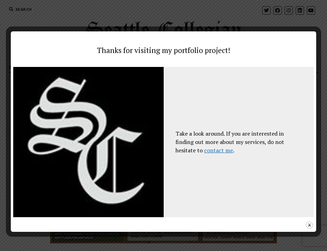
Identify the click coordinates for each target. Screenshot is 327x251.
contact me (218, 150)
